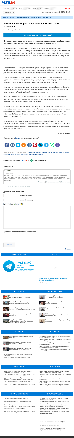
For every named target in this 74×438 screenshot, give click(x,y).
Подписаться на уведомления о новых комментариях (20, 231)
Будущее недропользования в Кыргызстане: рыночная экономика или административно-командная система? (18, 378)
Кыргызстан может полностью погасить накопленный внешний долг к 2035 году (20, 296)
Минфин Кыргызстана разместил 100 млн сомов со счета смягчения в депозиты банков (55, 337)
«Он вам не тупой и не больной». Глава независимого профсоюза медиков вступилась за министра (54, 402)
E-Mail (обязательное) (26, 200)
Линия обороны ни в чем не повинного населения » (26, 154)
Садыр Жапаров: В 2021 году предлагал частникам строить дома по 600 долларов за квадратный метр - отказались (21, 321)
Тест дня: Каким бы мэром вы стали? (50, 425)
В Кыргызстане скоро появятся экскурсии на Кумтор (18, 381)
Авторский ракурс (16, 8)
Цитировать (65, 182)
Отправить (9, 244)
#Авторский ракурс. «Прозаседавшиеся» (15, 408)
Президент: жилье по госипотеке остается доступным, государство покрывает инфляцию (54, 347)
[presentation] (18, 238)
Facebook (61, 12)
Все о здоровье (45, 8)
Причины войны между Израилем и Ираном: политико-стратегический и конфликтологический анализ (54, 385)
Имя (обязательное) (26, 195)
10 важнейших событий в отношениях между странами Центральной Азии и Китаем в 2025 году (54, 372)
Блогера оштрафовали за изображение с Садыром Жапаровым (56, 302)
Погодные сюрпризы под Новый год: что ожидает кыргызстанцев (20, 343)
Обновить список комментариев (18, 187)
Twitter (59, 12)
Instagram (67, 12)
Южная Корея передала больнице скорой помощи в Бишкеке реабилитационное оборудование (54, 405)
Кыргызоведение (33, 8)
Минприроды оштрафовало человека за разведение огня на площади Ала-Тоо (20, 348)
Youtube (64, 12)
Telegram (69, 12)
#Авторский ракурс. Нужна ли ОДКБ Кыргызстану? (17, 401)
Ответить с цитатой (53, 182)
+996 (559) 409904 (39, 160)
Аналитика (12, 17)
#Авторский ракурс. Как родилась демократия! (16, 398)
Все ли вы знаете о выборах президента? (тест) (52, 421)
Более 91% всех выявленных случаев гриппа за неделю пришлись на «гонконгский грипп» (55, 409)
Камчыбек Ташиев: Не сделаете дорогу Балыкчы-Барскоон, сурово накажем (19, 302)
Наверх (68, 249)
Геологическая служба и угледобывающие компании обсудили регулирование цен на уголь (18, 372)
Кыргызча (67, 8)
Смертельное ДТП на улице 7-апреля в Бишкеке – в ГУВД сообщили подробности (58, 296)
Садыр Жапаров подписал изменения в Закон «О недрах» (19, 384)
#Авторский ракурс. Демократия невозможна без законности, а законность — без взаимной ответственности (20, 405)
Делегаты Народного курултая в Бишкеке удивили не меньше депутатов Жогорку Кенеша (22, 308)
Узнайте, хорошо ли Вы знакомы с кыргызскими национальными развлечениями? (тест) (52, 429)
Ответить (41, 182)
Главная (5, 17)
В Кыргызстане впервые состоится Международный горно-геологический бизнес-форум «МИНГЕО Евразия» (19, 375)
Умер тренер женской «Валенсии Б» (55, 308)
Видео (25, 8)
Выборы (6, 8)
